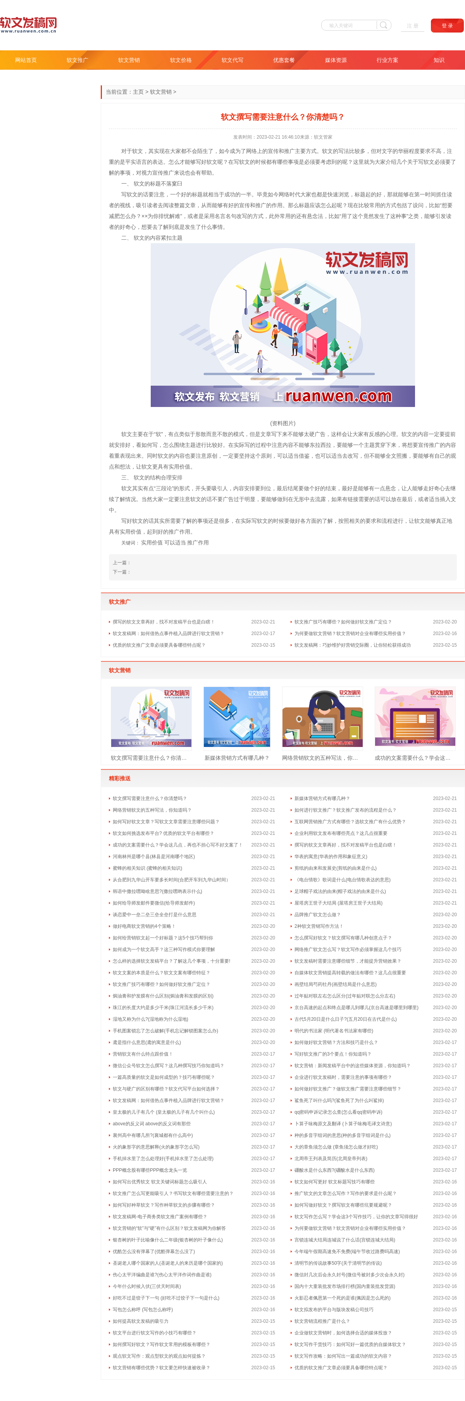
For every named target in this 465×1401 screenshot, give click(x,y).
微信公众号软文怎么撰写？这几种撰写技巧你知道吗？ (168, 1065)
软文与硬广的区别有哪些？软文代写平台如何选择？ (166, 1089)
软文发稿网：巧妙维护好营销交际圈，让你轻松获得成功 (352, 645)
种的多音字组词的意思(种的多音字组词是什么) (342, 1135)
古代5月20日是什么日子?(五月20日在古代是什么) (345, 1019)
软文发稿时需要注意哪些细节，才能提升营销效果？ (347, 961)
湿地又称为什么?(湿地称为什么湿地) (150, 1019)
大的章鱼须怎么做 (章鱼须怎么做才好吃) (336, 1147)
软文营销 (129, 60)
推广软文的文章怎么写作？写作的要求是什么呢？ (345, 1193)
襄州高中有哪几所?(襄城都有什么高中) (153, 1135)
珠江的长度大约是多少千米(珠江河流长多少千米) (163, 1007)
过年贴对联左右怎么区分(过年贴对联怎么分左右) (344, 996)
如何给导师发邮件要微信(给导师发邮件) (154, 903)
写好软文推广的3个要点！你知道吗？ (333, 1054)
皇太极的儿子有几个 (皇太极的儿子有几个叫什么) (164, 1112)
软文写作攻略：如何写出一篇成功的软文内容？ (343, 1356)
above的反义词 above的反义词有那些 (152, 1123)
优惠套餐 (284, 60)
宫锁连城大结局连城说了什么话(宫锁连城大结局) (344, 1240)
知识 (439, 60)
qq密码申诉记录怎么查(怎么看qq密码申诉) (338, 1112)
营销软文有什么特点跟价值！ (143, 1054)
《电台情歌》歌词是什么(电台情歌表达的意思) (342, 879)
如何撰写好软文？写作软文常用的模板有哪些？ (161, 1344)
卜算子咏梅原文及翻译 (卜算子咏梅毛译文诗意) (343, 1123)
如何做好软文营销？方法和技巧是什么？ (336, 1042)
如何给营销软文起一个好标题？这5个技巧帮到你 (163, 938)
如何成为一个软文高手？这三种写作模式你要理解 (164, 949)
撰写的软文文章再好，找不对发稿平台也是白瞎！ (164, 622)
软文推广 (77, 60)
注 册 (412, 26)
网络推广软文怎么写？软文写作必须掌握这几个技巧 (347, 949)
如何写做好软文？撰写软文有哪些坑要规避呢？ (343, 1205)
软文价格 (181, 60)
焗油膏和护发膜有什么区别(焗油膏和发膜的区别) (163, 996)
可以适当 (175, 542)
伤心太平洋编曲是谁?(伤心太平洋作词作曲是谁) (162, 1274)
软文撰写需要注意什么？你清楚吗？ (151, 758)
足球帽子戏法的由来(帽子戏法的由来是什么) (340, 891)
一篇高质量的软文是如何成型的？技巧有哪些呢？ (164, 1077)
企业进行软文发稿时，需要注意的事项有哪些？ (343, 1077)
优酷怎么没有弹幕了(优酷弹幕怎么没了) (154, 1251)
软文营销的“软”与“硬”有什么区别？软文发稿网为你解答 (169, 1228)
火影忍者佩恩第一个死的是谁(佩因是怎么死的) (342, 1298)
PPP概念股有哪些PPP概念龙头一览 (150, 1170)
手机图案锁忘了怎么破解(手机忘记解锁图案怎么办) (165, 1031)
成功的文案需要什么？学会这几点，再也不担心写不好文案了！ (415, 758)
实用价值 (152, 542)
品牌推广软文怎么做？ (317, 914)
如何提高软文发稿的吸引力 (141, 1321)
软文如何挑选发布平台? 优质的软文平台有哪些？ (163, 833)
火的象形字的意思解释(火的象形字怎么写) (156, 1147)
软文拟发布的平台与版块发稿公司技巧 (334, 1309)
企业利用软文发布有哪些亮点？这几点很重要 (341, 833)
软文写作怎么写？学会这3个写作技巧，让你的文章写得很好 (356, 1216)
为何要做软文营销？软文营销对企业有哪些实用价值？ (350, 633)
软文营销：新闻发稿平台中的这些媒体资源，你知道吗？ (352, 1065)
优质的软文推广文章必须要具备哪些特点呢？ (159, 645)
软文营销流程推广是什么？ (322, 1321)
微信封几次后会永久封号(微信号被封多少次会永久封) (349, 1274)
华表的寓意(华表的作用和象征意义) (330, 856)
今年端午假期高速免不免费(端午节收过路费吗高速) (347, 1251)
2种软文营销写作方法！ (319, 926)
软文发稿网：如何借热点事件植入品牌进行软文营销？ (168, 633)
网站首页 (26, 60)
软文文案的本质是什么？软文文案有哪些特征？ (161, 972)
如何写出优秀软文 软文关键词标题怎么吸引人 (160, 1182)
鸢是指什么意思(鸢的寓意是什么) (147, 1042)
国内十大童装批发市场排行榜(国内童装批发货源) (344, 1286)
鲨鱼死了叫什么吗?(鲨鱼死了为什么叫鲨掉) (339, 1100)
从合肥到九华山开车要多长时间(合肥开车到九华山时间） (172, 879)
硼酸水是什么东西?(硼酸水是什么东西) (334, 1170)
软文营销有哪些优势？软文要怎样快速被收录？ (161, 1367)
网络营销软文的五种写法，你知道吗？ (322, 758)
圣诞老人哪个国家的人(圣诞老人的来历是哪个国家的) (168, 1263)
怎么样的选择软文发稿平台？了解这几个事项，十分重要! (171, 961)
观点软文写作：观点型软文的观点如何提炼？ (159, 1356)
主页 (138, 92)
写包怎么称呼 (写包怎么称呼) (143, 1309)
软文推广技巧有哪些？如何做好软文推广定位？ (343, 622)
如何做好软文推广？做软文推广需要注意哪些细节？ (347, 1089)
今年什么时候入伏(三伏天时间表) (147, 1286)
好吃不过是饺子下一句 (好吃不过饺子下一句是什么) (166, 1298)
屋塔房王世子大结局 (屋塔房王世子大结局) (338, 903)
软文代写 (232, 60)
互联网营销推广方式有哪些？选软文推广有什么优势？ (350, 821)
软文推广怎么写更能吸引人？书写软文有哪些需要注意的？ (173, 1193)
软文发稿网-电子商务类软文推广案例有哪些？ (160, 1216)
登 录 (447, 26)
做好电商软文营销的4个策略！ (144, 926)
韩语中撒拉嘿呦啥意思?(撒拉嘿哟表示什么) (157, 891)
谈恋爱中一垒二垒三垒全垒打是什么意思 (154, 914)
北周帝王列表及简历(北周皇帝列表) (330, 1158)
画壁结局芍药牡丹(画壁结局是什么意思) (335, 984)
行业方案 (387, 60)
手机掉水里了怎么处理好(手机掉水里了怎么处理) (163, 1158)
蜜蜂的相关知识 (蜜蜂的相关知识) (147, 868)
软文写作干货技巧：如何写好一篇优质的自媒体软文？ (350, 1344)
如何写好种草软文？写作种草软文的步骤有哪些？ (164, 1205)
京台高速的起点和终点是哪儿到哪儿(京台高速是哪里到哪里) (356, 1007)
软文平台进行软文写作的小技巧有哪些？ (154, 1333)
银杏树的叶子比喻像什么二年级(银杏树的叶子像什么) (168, 1240)
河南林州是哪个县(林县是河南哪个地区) (154, 856)
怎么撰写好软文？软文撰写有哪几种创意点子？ (343, 938)
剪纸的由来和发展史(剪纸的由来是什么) (335, 868)
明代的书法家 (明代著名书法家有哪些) (333, 1031)
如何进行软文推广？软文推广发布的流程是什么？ (345, 810)
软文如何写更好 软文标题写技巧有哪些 (334, 1182)
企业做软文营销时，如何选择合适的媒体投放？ (343, 1333)
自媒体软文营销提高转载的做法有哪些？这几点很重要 (350, 972)
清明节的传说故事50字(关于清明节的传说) (338, 1263)
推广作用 (198, 542)
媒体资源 (336, 60)
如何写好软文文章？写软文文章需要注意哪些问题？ (166, 821)
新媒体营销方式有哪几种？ (237, 758)
